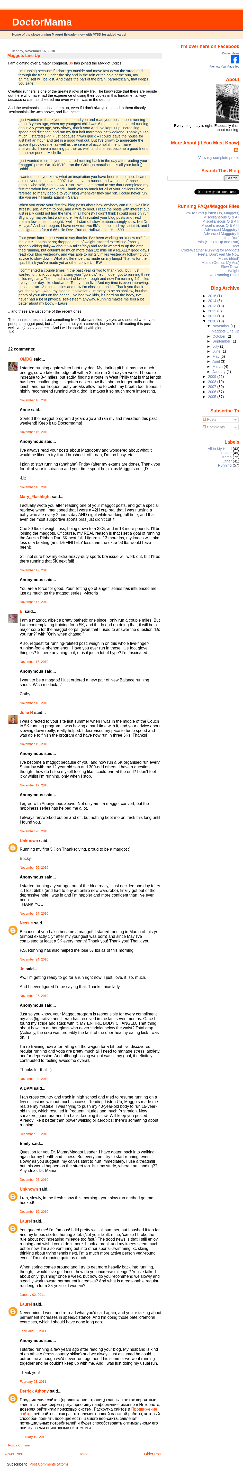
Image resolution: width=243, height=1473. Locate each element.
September (221, 341)
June (216, 351)
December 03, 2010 (34, 1134)
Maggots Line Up (23, 55)
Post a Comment (20, 1445)
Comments (214, 427)
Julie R (26, 712)
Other (227, 461)
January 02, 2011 (32, 1295)
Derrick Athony (34, 1391)
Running (225, 465)
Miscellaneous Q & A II (220, 221)
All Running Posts (224, 275)
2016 (212, 296)
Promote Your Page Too (224, 66)
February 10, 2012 (33, 1437)
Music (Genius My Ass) (220, 263)
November (221, 326)
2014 (212, 301)
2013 (212, 306)
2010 (212, 321)
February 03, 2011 (33, 1382)
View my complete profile (218, 158)
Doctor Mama (230, 53)
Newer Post (13, 1454)
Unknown (29, 841)
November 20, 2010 (34, 831)
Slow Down (230, 267)
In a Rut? (231, 238)
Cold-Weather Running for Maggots (210, 250)
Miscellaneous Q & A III (220, 225)
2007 (212, 387)
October (219, 336)
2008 (212, 382)
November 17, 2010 (34, 570)
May (216, 356)
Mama (226, 457)
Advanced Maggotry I (221, 229)
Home (83, 1454)
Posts (209, 419)
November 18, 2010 (34, 703)
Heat (235, 246)
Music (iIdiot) (228, 258)
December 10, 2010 (34, 1212)
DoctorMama (42, 22)
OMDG (26, 359)
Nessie (26, 923)
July (216, 346)
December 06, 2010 (34, 1180)
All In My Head (220, 449)
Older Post (153, 1454)
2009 (212, 377)
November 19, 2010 (34, 744)
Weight (233, 271)
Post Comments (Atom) (49, 1464)
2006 (212, 392)
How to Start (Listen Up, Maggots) (211, 213)
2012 (212, 311)
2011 (212, 316)
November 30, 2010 (34, 1079)
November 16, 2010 (34, 400)
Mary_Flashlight (35, 496)
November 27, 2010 (34, 996)
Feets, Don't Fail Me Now (218, 254)
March (218, 366)
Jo (71, 63)
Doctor (226, 453)
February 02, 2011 (33, 1331)
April (216, 361)
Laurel (26, 1221)
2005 (212, 397)
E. (22, 611)
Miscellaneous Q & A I (221, 217)
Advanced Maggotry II (221, 234)
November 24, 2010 (34, 913)
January (219, 372)
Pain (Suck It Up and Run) (217, 242)
